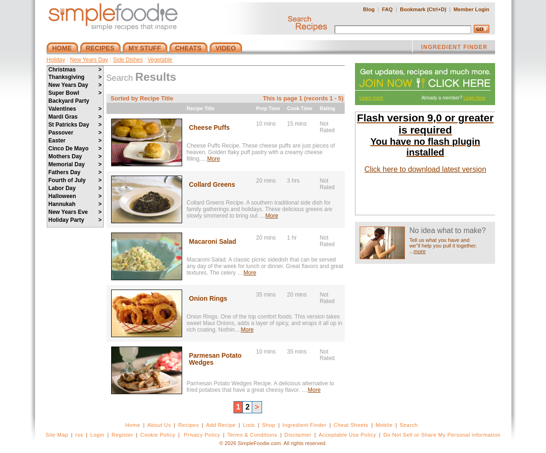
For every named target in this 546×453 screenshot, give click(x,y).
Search (409, 425)
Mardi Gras (75, 116)
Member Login (471, 9)
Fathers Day (75, 172)
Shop (268, 425)
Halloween (75, 196)
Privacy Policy (202, 435)
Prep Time (268, 108)
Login (97, 435)
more (420, 251)
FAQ (387, 9)
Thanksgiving (75, 77)
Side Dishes (128, 60)
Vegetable (160, 60)
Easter (75, 140)
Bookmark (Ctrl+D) (423, 9)
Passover (75, 132)
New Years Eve (75, 212)
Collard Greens (212, 184)
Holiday (56, 60)
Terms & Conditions (252, 435)
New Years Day (89, 60)
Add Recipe (220, 425)
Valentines (75, 109)
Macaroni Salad (212, 241)
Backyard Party (69, 101)
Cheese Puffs (209, 127)
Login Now (474, 97)
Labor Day (75, 188)
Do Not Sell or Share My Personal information (442, 435)
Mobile (384, 425)
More (213, 159)
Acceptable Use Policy (347, 435)
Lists (249, 425)
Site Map (56, 435)
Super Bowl (75, 93)
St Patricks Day (75, 124)
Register (122, 435)
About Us (159, 425)
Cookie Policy (157, 435)
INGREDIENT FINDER (454, 48)
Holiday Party (75, 220)
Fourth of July (75, 180)
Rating (327, 108)
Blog (369, 9)
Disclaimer (298, 435)
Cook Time (299, 108)
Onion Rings (208, 298)
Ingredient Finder (304, 425)
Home (132, 425)
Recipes (188, 425)
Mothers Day (75, 156)
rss (79, 435)
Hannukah (75, 204)
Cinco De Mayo (75, 148)
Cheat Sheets (351, 425)
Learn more (371, 97)
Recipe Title (201, 108)
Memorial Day (75, 164)
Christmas (75, 69)
